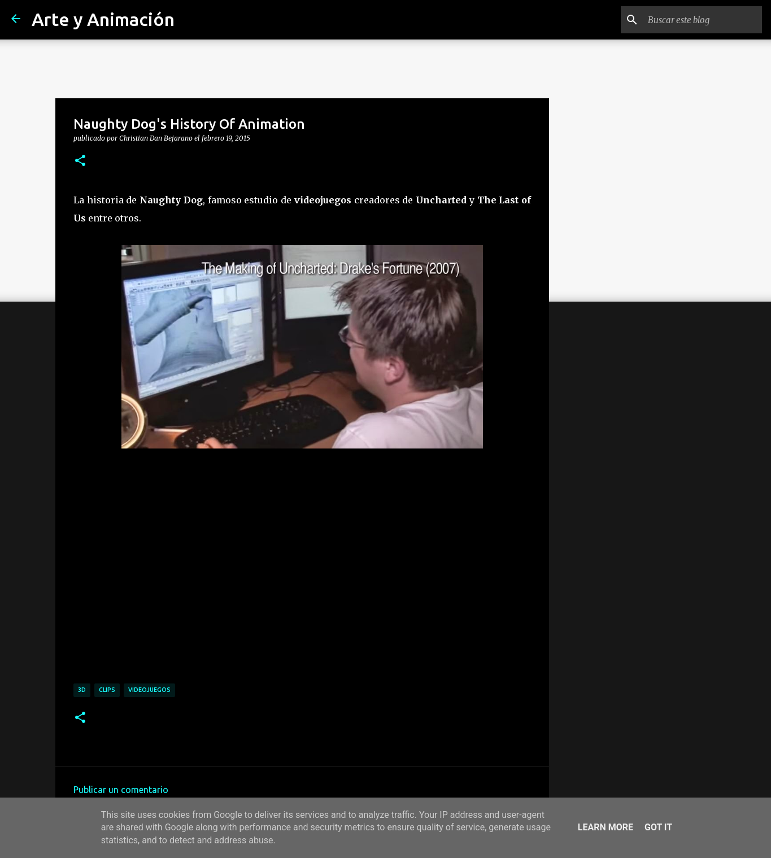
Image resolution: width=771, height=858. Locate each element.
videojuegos (149, 689)
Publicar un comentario (120, 790)
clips (107, 689)
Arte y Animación (103, 19)
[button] (80, 161)
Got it (658, 827)
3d (82, 689)
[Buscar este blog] (702, 19)
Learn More (605, 827)
